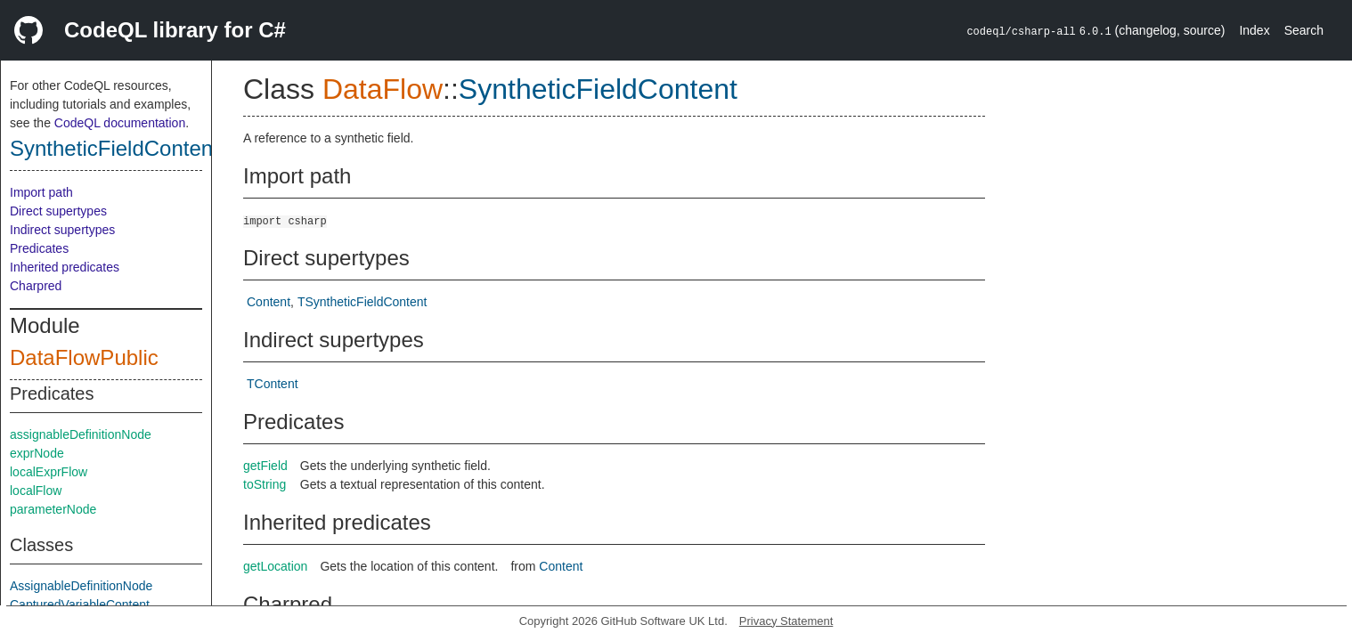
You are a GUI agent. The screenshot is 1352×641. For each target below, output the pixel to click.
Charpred (35, 286)
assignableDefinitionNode (80, 434)
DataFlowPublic (84, 357)
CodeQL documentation (119, 123)
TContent (272, 384)
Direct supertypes (58, 211)
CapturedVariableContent (80, 604)
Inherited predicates (64, 267)
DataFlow (382, 89)
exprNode (37, 453)
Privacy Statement (786, 621)
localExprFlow (48, 472)
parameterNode (53, 509)
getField (265, 465)
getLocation (275, 566)
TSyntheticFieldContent (362, 302)
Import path (41, 192)
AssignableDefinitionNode (81, 586)
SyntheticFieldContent (114, 148)
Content (268, 302)
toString (264, 484)
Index (1254, 30)
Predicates (39, 248)
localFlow (35, 490)
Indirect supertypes (62, 230)
